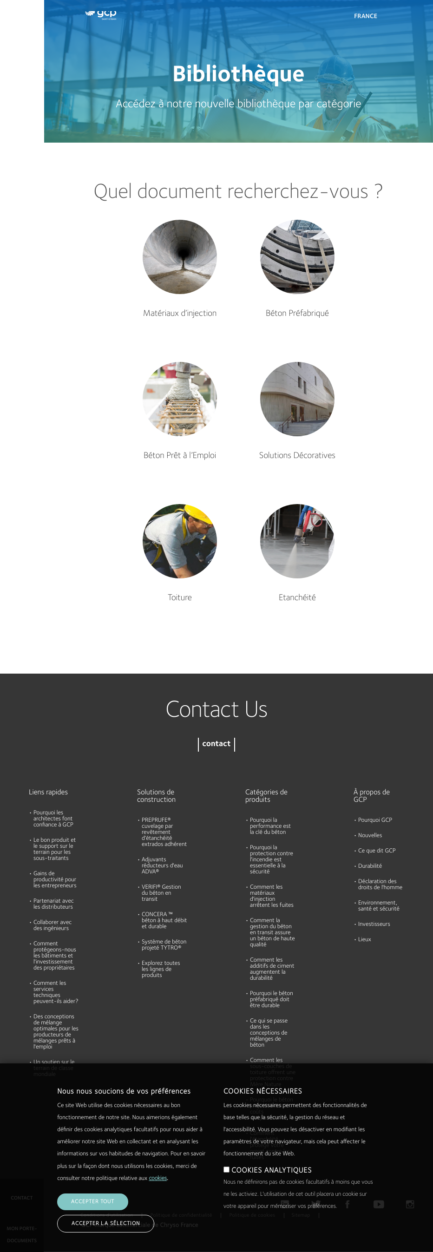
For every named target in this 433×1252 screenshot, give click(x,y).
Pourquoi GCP (375, 821)
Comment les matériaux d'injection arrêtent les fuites (272, 897)
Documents (20, 66)
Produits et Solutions (19, 26)
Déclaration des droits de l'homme (380, 885)
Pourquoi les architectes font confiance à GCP (53, 819)
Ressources (19, 101)
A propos (16, 137)
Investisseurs (374, 925)
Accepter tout (92, 1202)
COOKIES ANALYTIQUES (271, 1170)
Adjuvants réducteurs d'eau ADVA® (162, 866)
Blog (10, 209)
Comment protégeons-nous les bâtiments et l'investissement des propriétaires (54, 956)
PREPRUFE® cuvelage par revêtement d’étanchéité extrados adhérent (164, 833)
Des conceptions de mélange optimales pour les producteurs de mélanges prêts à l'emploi (56, 1032)
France (365, 16)
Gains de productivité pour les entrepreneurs (55, 880)
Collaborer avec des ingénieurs (52, 926)
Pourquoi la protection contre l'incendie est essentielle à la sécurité (271, 860)
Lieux (364, 940)
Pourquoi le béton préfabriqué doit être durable (271, 1000)
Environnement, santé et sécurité (379, 906)
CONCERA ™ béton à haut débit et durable (164, 921)
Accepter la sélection (106, 1223)
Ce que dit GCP (377, 851)
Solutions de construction (156, 796)
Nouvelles (370, 836)
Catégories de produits (266, 796)
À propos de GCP (372, 796)
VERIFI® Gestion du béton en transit (161, 894)
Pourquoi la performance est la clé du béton (270, 827)
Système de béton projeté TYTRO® (164, 945)
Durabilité (18, 173)
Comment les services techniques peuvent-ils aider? (56, 993)
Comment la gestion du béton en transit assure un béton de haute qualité (272, 933)
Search (400, 18)
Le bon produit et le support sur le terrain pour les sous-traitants (54, 850)
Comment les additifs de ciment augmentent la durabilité (272, 969)
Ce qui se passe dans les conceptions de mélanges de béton (269, 1033)
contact (216, 744)
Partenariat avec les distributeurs (53, 904)
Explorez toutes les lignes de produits (161, 970)
